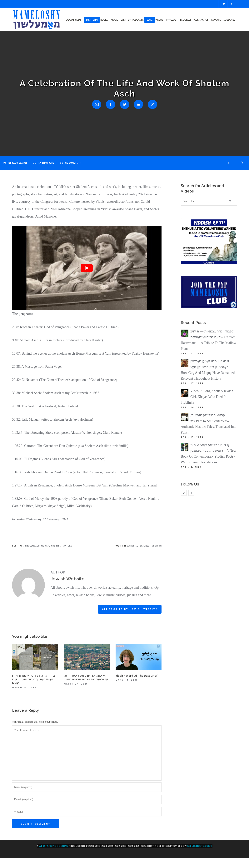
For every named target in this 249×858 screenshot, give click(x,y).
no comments (70, 163)
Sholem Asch (32, 545)
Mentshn (157, 545)
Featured (144, 545)
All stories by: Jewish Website (129, 609)
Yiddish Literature (61, 545)
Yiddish (45, 545)
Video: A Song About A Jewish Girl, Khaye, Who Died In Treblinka (207, 396)
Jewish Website (43, 163)
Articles (132, 545)
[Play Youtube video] (87, 268)
